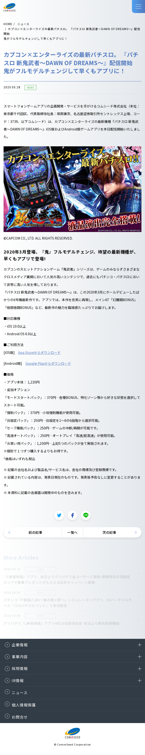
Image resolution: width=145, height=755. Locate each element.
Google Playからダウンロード (48, 363)
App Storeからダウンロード (39, 352)
